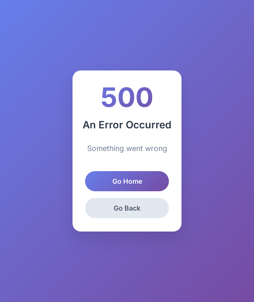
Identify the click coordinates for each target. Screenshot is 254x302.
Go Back (127, 208)
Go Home (127, 181)
